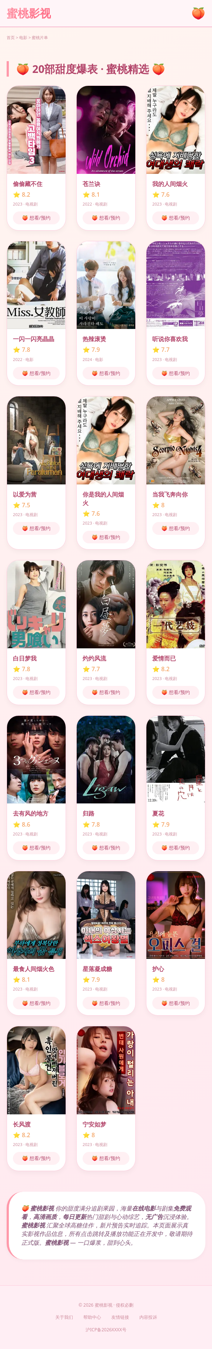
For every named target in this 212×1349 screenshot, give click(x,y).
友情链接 (120, 1317)
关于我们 (64, 1317)
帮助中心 (92, 1317)
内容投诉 (148, 1317)
